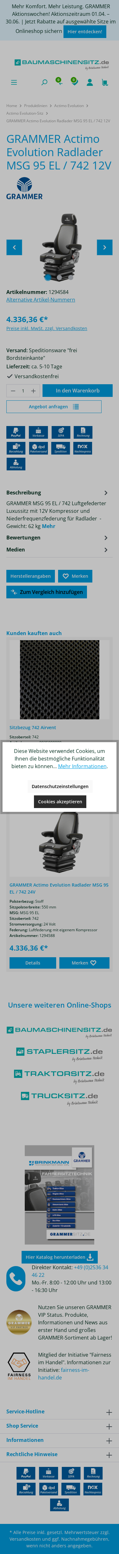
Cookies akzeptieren (60, 802)
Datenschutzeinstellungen (60, 786)
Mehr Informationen (82, 766)
